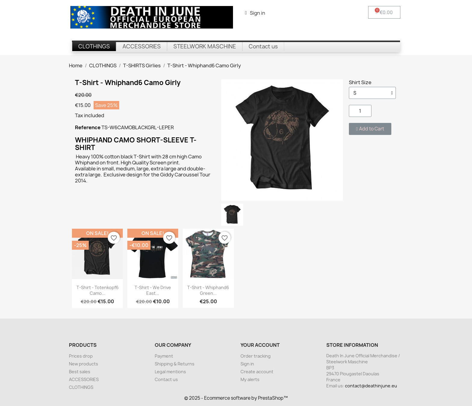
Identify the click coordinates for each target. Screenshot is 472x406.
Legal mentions (170, 371)
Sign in (247, 364)
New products (83, 364)
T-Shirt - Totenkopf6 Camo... (97, 290)
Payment (164, 356)
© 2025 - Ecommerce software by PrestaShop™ (236, 398)
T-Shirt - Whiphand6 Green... (208, 290)
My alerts (250, 379)
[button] (370, 129)
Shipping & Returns (174, 364)
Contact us (166, 379)
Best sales (79, 371)
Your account (260, 345)
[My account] (255, 13)
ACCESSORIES (84, 379)
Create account (257, 371)
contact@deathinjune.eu (371, 386)
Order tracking (256, 356)
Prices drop (81, 356)
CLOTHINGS (81, 387)
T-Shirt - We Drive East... (153, 290)
